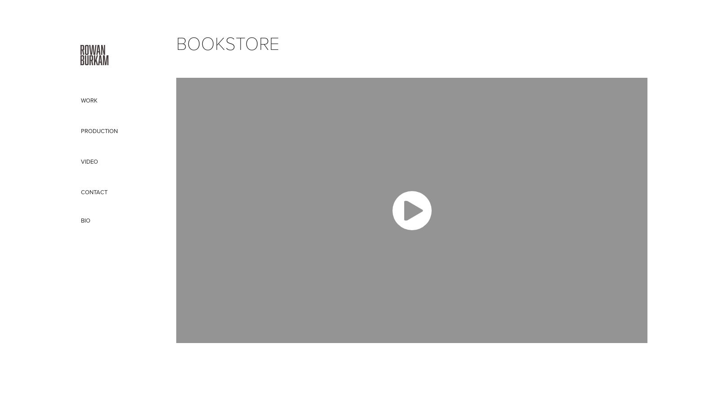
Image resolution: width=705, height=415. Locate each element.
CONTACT (94, 192)
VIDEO (89, 161)
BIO (85, 220)
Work (89, 100)
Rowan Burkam (95, 54)
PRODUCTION (99, 131)
